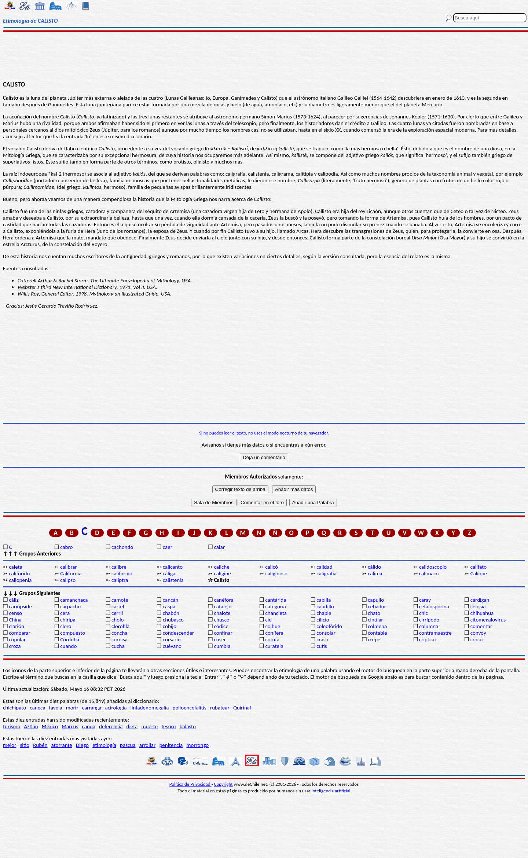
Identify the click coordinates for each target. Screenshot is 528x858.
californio (121, 573)
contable (377, 633)
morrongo (198, 745)
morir (72, 707)
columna (429, 626)
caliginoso (276, 573)
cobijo (169, 626)
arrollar (147, 745)
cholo (117, 619)
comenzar (481, 626)
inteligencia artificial (331, 790)
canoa (88, 726)
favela (55, 707)
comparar (19, 633)
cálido (374, 567)
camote (119, 600)
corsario (172, 639)
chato (374, 613)
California (70, 573)
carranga (92, 707)
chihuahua (482, 613)
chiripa (67, 619)
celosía (478, 606)
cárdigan (479, 600)
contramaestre (435, 633)
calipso (68, 580)
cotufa (272, 639)
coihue (272, 626)
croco (476, 639)
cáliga (169, 573)
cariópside (20, 606)
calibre (118, 567)
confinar (223, 633)
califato (478, 567)
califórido (19, 573)
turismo (11, 726)
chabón (171, 613)
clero (65, 626)
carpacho (70, 606)
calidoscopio (433, 567)
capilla (323, 600)
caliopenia (20, 580)
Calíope (478, 573)
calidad (324, 567)
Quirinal (242, 707)
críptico (427, 639)
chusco (222, 619)
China (15, 619)
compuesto (72, 633)
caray (425, 600)
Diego (82, 745)
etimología (104, 745)
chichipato (14, 707)
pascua (127, 745)
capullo (376, 600)
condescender (178, 633)
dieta (132, 726)
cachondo (122, 547)
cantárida (275, 600)
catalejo (223, 606)
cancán (171, 600)
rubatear (220, 707)
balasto (188, 726)
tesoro (169, 726)
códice (221, 626)
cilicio (322, 619)
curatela (274, 646)
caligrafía (326, 573)
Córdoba (69, 639)
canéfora (224, 600)
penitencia (171, 745)
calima (375, 573)
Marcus (70, 726)
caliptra (119, 580)
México (50, 726)
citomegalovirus (488, 619)
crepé (374, 639)
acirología (115, 707)
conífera (274, 633)
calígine (222, 573)
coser (220, 639)
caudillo (325, 606)
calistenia (173, 580)
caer (167, 547)
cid (268, 619)
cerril (117, 613)
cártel (117, 606)
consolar (326, 633)
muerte (149, 726)
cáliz (13, 600)
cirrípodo (429, 619)
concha (119, 633)
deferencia (110, 726)
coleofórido (329, 626)
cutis (321, 646)
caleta (15, 567)
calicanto (173, 567)
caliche (222, 567)
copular (17, 639)
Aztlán (31, 726)
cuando (68, 646)
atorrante (61, 745)
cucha (118, 646)
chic (423, 613)
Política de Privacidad (190, 784)
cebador (377, 606)
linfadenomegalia (150, 707)
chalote (222, 613)
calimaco (429, 573)
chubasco (173, 619)
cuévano (172, 646)
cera (65, 613)
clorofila (120, 626)
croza (15, 646)
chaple (323, 613)
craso (322, 639)
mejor (9, 745)
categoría (275, 606)
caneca (37, 707)
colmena (377, 626)
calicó (271, 567)
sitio (24, 745)
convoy (478, 633)
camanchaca (74, 600)
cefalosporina (434, 606)
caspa (169, 606)
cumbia (222, 646)
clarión (16, 626)
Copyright (223, 784)
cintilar (375, 619)
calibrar (68, 567)
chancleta (275, 613)
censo (15, 613)
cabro (66, 547)
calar (219, 547)
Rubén (40, 745)
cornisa (119, 639)
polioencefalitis (189, 707)
